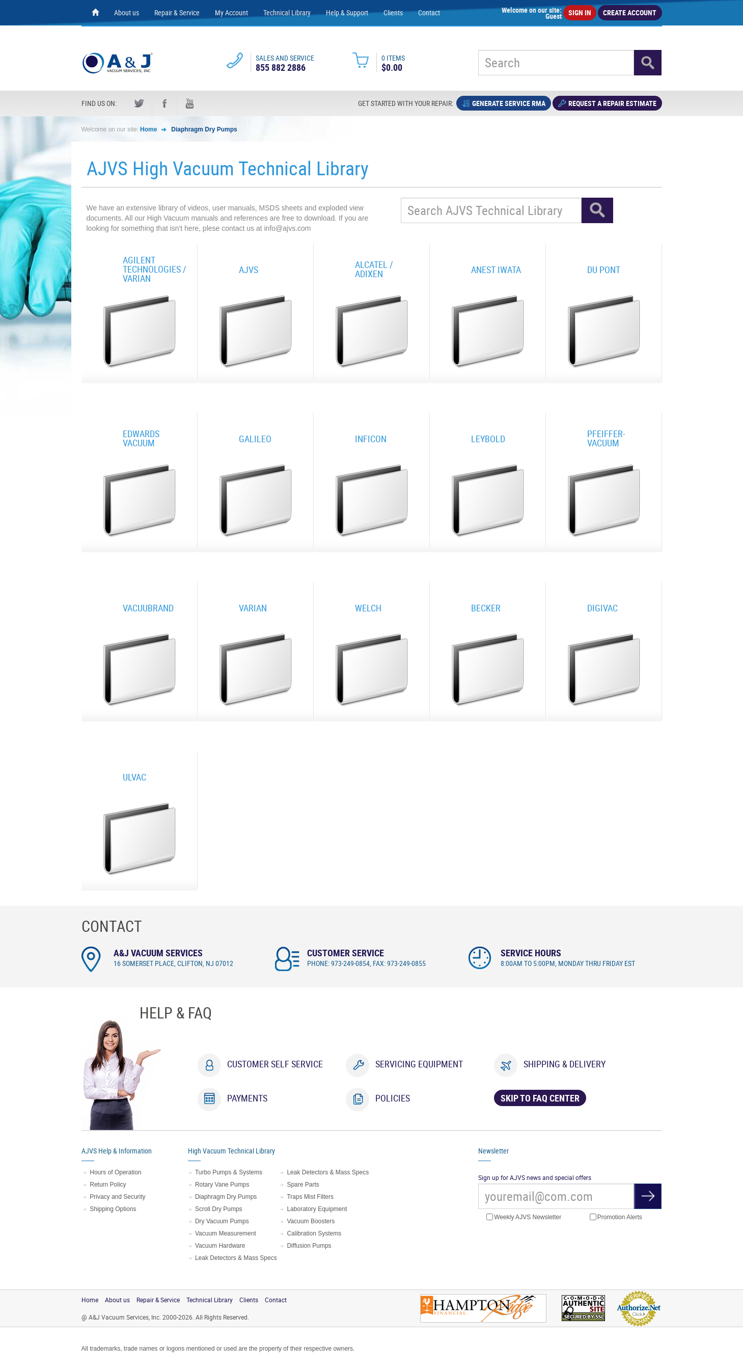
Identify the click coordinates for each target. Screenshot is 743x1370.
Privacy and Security (117, 1196)
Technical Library (287, 12)
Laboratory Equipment (317, 1209)
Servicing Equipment (419, 1064)
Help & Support (347, 12)
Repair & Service (177, 12)
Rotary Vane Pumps (222, 1184)
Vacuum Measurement (225, 1233)
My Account (231, 12)
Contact (429, 12)
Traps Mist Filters (310, 1196)
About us (126, 12)
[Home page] (95, 12)
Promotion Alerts (616, 1217)
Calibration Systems (314, 1233)
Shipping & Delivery (565, 1064)
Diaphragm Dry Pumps (204, 129)
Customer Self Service (275, 1064)
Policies (392, 1098)
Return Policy (108, 1184)
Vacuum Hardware (220, 1245)
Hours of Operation (115, 1172)
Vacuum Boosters (311, 1221)
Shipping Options (113, 1209)
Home (148, 129)
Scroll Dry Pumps (218, 1209)
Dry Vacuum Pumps (222, 1221)
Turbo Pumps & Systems (228, 1172)
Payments (247, 1098)
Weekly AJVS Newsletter (523, 1217)
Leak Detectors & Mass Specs (236, 1257)
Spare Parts (303, 1184)
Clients (393, 12)
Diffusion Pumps (309, 1245)
